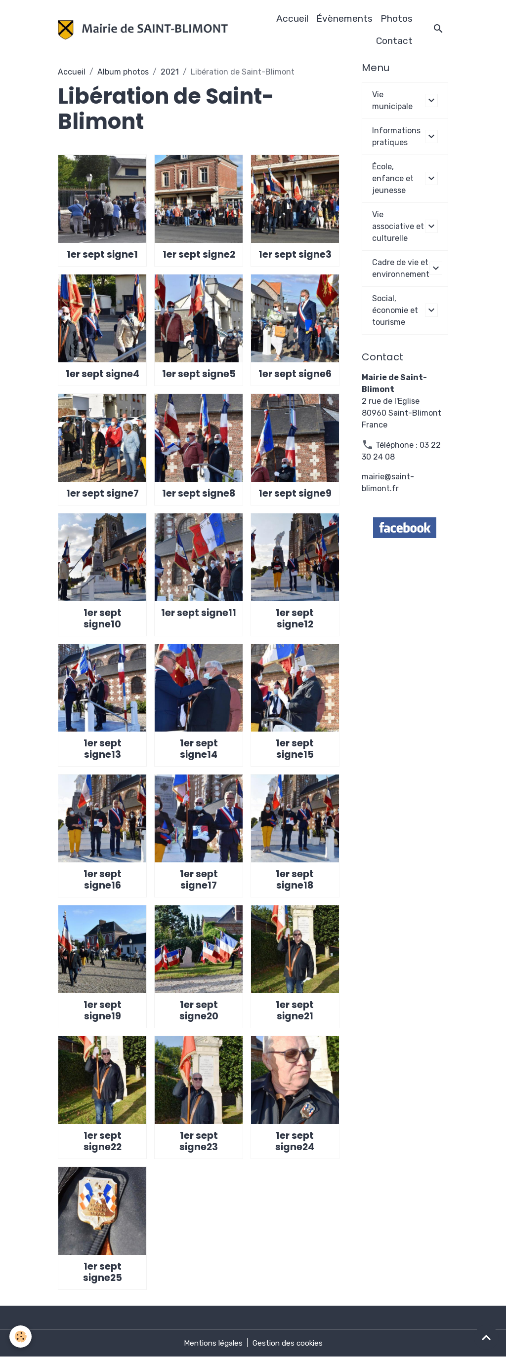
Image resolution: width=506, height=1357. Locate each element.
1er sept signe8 (198, 493)
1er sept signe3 (295, 254)
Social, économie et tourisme (395, 310)
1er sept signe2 (199, 254)
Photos (396, 18)
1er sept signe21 (295, 1010)
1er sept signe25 (102, 1272)
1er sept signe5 (199, 374)
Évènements (344, 18)
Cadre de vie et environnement (400, 268)
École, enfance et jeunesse (393, 178)
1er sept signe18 (295, 879)
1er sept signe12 (295, 618)
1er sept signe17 (199, 879)
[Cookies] (21, 1336)
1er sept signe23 (198, 1141)
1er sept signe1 (102, 254)
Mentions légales (211, 1343)
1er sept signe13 (103, 749)
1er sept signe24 (294, 1141)
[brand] (143, 29)
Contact (394, 40)
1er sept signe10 (103, 618)
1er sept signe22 (103, 1141)
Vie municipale (392, 100)
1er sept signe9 (295, 493)
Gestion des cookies (289, 1343)
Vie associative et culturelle (398, 226)
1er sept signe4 (102, 374)
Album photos (123, 72)
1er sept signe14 (199, 749)
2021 (170, 72)
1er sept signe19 (103, 1010)
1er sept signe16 (103, 879)
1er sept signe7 (102, 493)
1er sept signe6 (295, 374)
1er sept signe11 (198, 613)
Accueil (292, 18)
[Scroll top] (486, 1337)
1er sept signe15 (295, 749)
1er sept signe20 (198, 1010)
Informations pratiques (396, 136)
